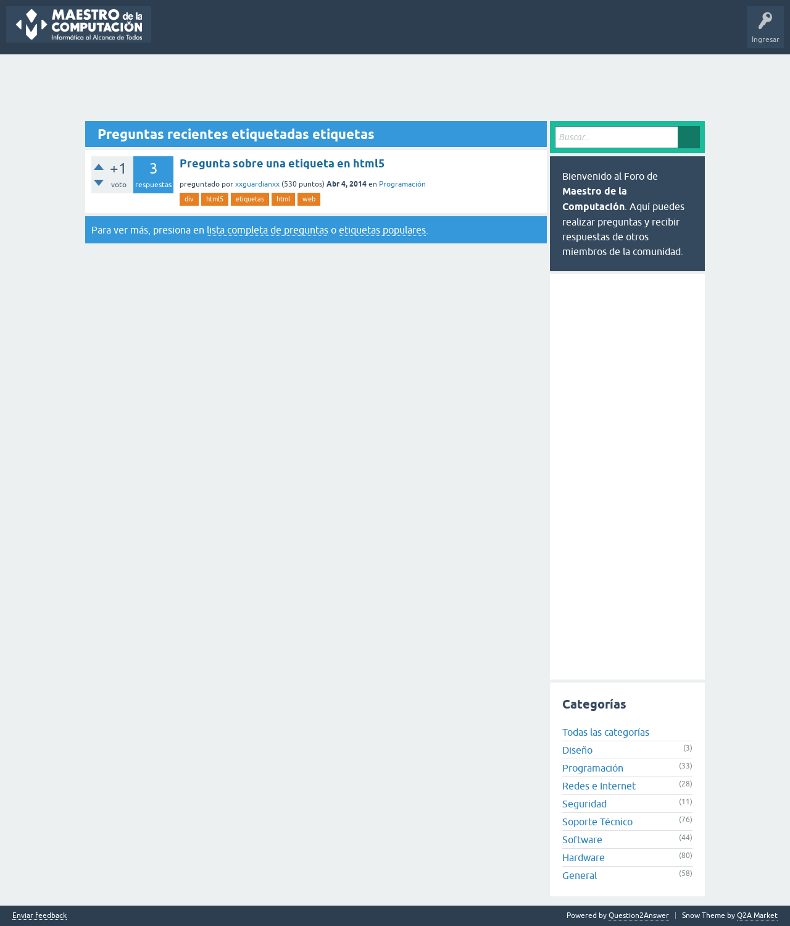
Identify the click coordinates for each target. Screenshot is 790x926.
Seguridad (584, 803)
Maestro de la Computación (568, 33)
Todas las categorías (605, 732)
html (283, 199)
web (308, 199)
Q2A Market (757, 915)
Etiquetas (284, 33)
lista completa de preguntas (267, 229)
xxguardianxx (257, 184)
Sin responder (231, 33)
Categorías (331, 33)
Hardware (583, 857)
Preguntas (177, 33)
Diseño (577, 750)
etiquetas (250, 199)
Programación (402, 184)
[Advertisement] (395, 88)
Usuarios (376, 33)
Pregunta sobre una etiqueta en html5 (282, 163)
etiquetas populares (382, 229)
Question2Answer (639, 915)
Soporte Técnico (597, 821)
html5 (214, 199)
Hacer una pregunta (439, 33)
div (189, 199)
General (579, 875)
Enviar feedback (39, 916)
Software (582, 839)
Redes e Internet (599, 785)
